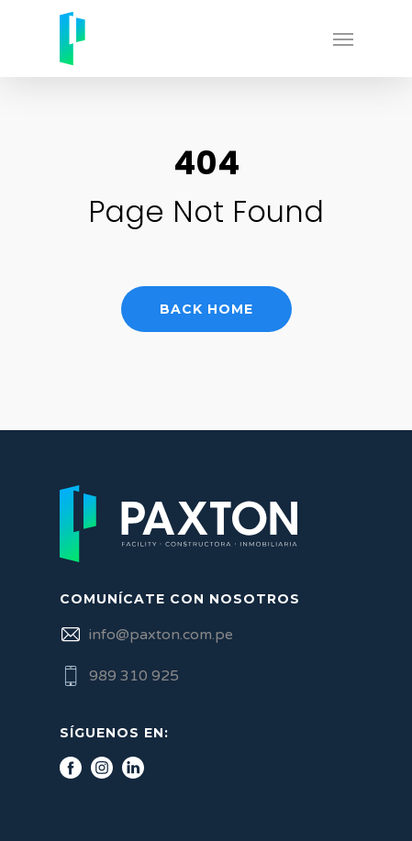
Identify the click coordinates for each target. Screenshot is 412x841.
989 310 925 (134, 676)
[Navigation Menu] (343, 38)
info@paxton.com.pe (161, 634)
